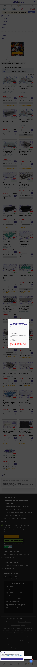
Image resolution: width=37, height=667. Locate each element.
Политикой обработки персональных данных (14, 655)
